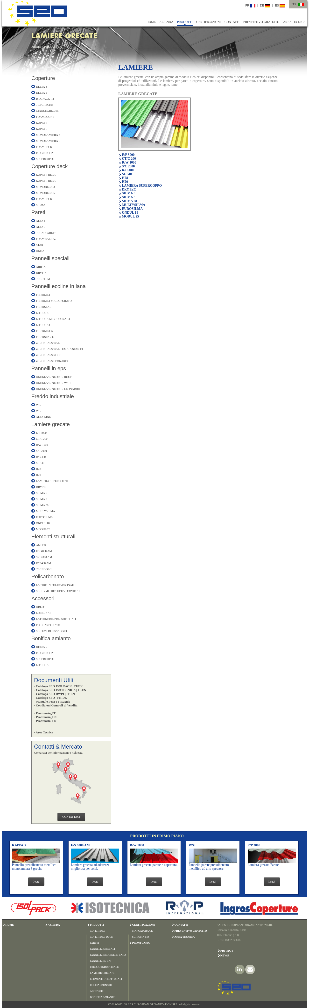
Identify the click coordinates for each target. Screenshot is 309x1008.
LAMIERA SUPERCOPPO (52, 481)
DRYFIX (41, 273)
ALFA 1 (40, 221)
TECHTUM (43, 279)
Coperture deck (49, 166)
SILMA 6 (41, 493)
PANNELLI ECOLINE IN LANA (108, 954)
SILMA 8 (41, 499)
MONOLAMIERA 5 (48, 141)
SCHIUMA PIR (140, 936)
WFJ (39, 411)
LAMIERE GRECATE (102, 972)
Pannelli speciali (50, 258)
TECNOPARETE (46, 233)
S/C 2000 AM (44, 557)
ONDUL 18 (43, 523)
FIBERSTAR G (45, 337)
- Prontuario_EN (45, 717)
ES (280, 5)
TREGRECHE (44, 104)
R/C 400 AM (43, 563)
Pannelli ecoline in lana (58, 286)
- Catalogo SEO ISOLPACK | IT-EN (58, 686)
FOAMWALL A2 (46, 239)
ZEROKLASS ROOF (48, 355)
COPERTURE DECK (101, 936)
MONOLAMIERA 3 (48, 135)
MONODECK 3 (45, 187)
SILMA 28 (42, 505)
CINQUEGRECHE (47, 110)
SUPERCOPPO (45, 159)
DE (265, 5)
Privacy (226, 950)
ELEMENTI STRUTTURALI (106, 978)
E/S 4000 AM (44, 551)
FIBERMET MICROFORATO (54, 301)
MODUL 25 (43, 529)
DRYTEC (41, 487)
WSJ (39, 405)
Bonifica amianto (51, 638)
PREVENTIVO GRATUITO (261, 22)
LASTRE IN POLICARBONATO (56, 585)
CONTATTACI (71, 816)
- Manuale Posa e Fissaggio (52, 701)
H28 (38, 469)
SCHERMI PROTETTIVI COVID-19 (58, 591)
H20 (38, 475)
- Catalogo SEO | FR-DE (50, 697)
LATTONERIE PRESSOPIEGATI (56, 619)
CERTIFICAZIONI (208, 22)
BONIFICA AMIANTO (102, 996)
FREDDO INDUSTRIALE (104, 966)
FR (250, 5)
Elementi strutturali (53, 537)
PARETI (94, 942)
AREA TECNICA (294, 22)
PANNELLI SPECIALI (102, 948)
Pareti (38, 212)
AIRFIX (41, 267)
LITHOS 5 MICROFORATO (53, 319)
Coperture (43, 78)
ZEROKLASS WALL (48, 343)
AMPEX (41, 545)
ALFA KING (43, 417)
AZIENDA (166, 22)
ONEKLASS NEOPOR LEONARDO (58, 389)
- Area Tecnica (43, 732)
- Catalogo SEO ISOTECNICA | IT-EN (60, 690)
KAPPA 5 (41, 129)
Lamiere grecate (50, 424)
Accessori (42, 598)
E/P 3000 (41, 433)
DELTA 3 (41, 86)
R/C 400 (41, 457)
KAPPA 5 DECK (46, 181)
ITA (294, 4)
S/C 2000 (41, 451)
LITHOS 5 (42, 313)
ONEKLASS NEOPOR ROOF (54, 377)
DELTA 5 (41, 92)
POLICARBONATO (48, 625)
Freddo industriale (52, 396)
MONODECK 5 (45, 193)
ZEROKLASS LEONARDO (52, 361)
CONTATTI (232, 22)
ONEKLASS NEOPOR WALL (54, 383)
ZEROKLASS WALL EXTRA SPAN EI (59, 349)
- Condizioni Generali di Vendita (55, 705)
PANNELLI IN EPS (101, 960)
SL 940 (40, 463)
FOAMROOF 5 (45, 117)
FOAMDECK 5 (45, 147)
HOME (151, 22)
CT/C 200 (42, 439)
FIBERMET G (44, 331)
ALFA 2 (40, 227)
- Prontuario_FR (45, 721)
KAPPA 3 (41, 123)
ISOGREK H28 (45, 153)
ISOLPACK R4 (45, 98)
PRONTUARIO (141, 942)
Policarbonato (47, 576)
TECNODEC (43, 569)
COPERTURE (97, 930)
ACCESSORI (97, 990)
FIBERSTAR (43, 307)
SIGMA (40, 205)
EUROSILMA (44, 517)
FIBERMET (43, 294)
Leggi (36, 881)
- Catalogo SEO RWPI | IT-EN (54, 694)
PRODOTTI (184, 22)
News (224, 955)
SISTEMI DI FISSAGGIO (51, 631)
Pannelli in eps (48, 368)
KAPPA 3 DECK (46, 175)
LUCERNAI (43, 613)
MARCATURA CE (142, 930)
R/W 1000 (42, 445)
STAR (39, 245)
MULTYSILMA (45, 511)
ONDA (40, 251)
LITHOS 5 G (43, 325)
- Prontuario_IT (45, 713)
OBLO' (40, 607)
